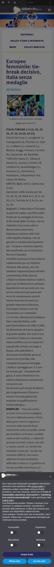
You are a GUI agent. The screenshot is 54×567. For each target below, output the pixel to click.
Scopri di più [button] (27, 554)
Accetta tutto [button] (39, 561)
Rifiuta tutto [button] (14, 561)
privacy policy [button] (37, 486)
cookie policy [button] (8, 500)
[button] (50, 476)
